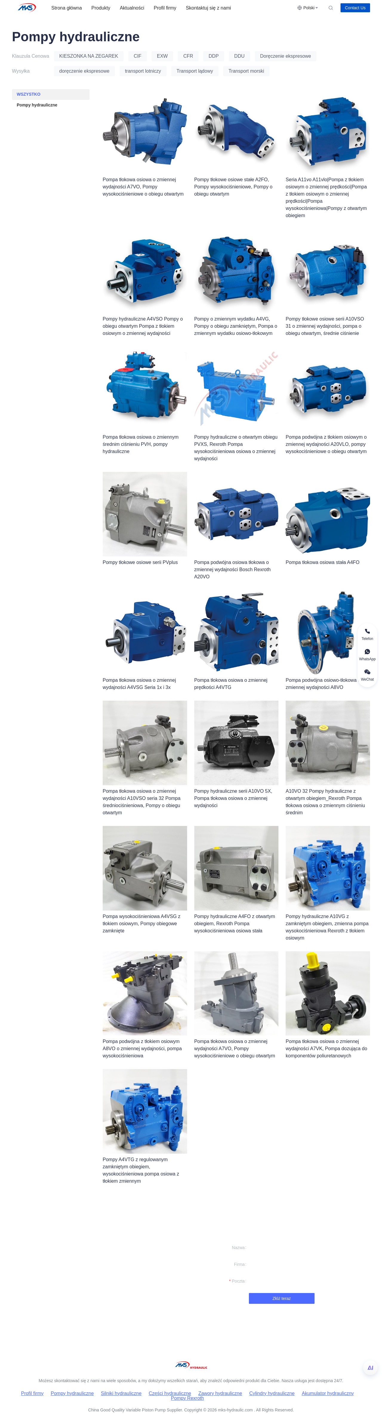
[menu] (172, 8)
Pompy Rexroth (187, 1398)
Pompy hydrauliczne (72, 1393)
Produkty (100, 7)
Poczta (238, 1281)
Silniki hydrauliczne (121, 1393)
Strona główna (66, 7)
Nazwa (238, 1247)
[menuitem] (67, 8)
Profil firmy (165, 7)
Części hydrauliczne (170, 1393)
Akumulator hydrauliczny (328, 1393)
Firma (239, 1264)
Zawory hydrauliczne (220, 1393)
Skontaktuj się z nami (208, 7)
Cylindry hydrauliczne (272, 1393)
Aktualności (132, 7)
